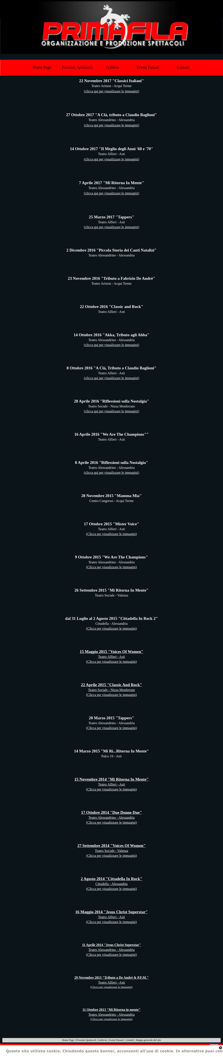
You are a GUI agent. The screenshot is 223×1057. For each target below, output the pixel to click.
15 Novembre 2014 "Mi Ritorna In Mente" (111, 779)
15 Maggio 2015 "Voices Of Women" (111, 651)
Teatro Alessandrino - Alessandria (111, 817)
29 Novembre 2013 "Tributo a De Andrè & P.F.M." (111, 977)
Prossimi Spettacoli (86, 1040)
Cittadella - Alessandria (111, 884)
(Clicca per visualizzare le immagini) (111, 534)
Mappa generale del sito (148, 1040)
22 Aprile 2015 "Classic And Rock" (111, 684)
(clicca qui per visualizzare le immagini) (111, 91)
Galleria (102, 1040)
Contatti (129, 1040)
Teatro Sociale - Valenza (111, 851)
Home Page (68, 1040)
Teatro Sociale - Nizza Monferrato (111, 690)
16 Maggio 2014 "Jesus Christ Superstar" (111, 912)
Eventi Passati (116, 1040)
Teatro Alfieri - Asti (111, 657)
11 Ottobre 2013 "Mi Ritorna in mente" (112, 1009)
